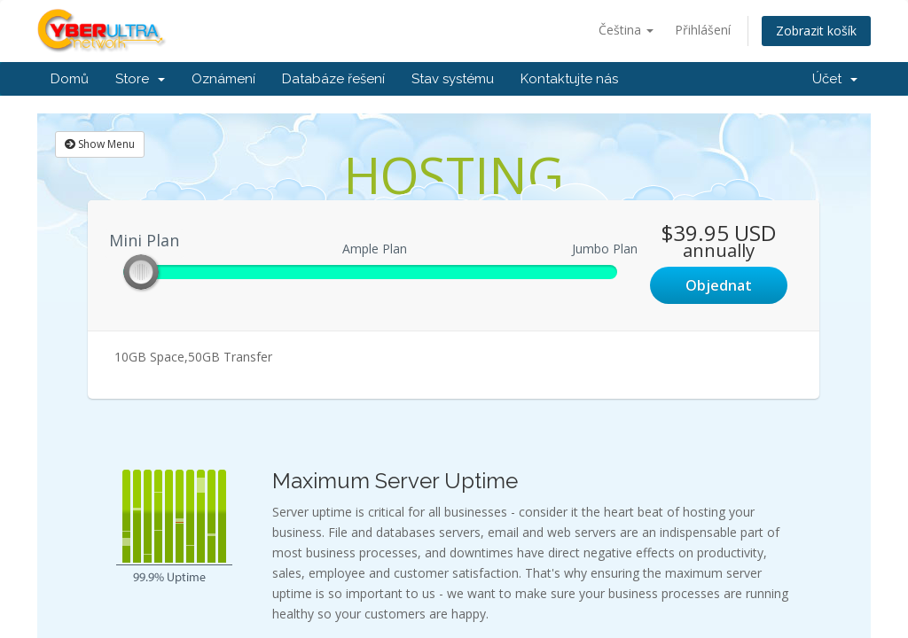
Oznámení (223, 79)
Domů (70, 79)
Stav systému (452, 79)
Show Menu (100, 144)
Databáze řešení (333, 79)
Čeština (626, 29)
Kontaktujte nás (569, 79)
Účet (834, 79)
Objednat (718, 285)
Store (140, 79)
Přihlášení (703, 29)
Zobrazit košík (816, 30)
